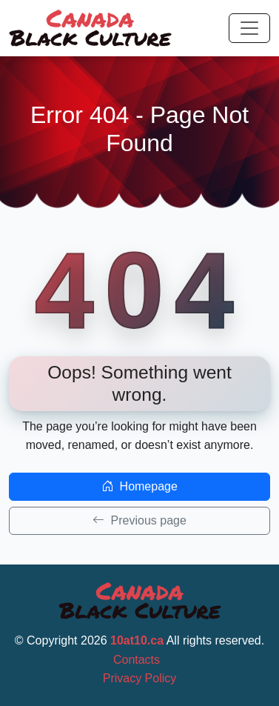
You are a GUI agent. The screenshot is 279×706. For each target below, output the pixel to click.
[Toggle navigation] (249, 28)
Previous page (139, 520)
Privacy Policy (140, 678)
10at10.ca (137, 640)
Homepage (139, 486)
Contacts (136, 659)
